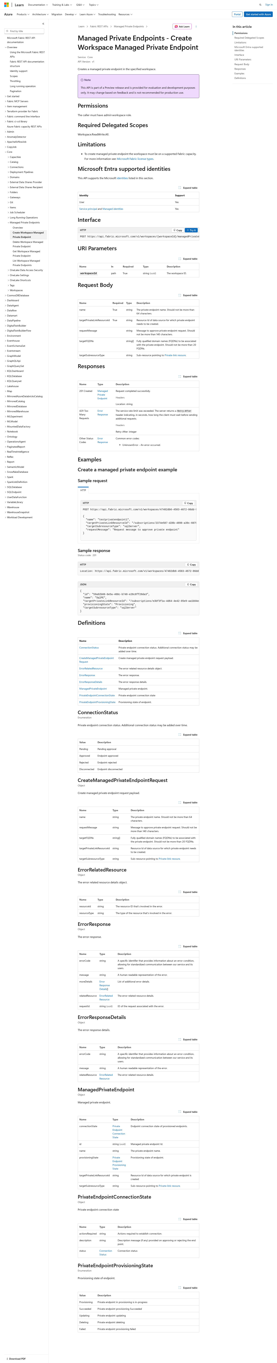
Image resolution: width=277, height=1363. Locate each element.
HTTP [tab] (83, 490)
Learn (81, 26)
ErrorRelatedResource (90, 668)
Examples (239, 73)
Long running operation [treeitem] (23, 86)
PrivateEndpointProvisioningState (97, 702)
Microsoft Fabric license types (135, 159)
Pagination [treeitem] (15, 91)
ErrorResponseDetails (90, 682)
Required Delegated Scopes (249, 37)
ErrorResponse (87, 675)
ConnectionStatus (89, 647)
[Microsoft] (6, 4)
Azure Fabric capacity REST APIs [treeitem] (24, 126)
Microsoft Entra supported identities (248, 48)
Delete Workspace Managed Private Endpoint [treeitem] (28, 244)
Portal (237, 14)
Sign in (269, 4)
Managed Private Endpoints (129, 26)
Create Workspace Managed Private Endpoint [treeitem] (28, 235)
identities (122, 178)
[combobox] (24, 31)
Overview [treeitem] (18, 227)
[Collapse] (43, 24)
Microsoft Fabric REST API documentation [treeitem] (21, 40)
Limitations (240, 42)
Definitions (240, 78)
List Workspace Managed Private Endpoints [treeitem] (26, 263)
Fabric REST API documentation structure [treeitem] (27, 64)
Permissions (240, 33)
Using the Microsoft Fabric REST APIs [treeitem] (27, 54)
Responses (240, 68)
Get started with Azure (258, 14)
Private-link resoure (175, 355)
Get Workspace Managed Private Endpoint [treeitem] (26, 253)
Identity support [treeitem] (18, 71)
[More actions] (196, 26)
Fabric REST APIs (99, 26)
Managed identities (112, 208)
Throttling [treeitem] (15, 81)
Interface (239, 54)
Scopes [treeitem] (14, 76)
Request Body (241, 64)
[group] (138, 237)
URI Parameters (242, 59)
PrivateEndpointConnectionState (97, 695)
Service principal (88, 208)
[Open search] (260, 5)
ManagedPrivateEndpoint (103, 394)
